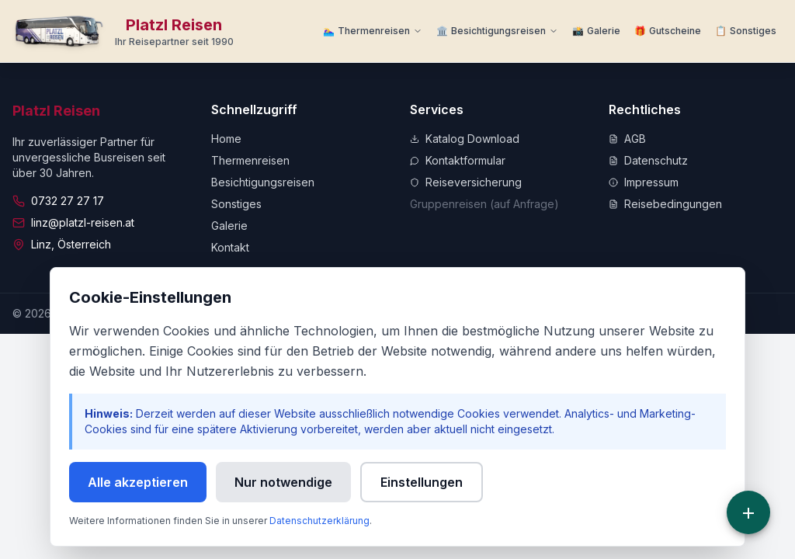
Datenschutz (648, 160)
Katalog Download (464, 138)
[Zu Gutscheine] (667, 31)
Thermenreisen (250, 160)
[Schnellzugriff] (748, 512)
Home (226, 138)
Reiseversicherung (466, 182)
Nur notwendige (283, 482)
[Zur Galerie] (596, 31)
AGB (627, 138)
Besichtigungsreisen (262, 182)
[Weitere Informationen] (746, 31)
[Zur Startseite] (123, 31)
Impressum (644, 182)
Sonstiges (236, 203)
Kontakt (230, 247)
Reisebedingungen (665, 203)
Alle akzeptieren (138, 482)
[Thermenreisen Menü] (373, 31)
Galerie (229, 225)
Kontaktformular (457, 160)
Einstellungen (421, 482)
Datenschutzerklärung (319, 520)
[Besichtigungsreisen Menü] (497, 31)
